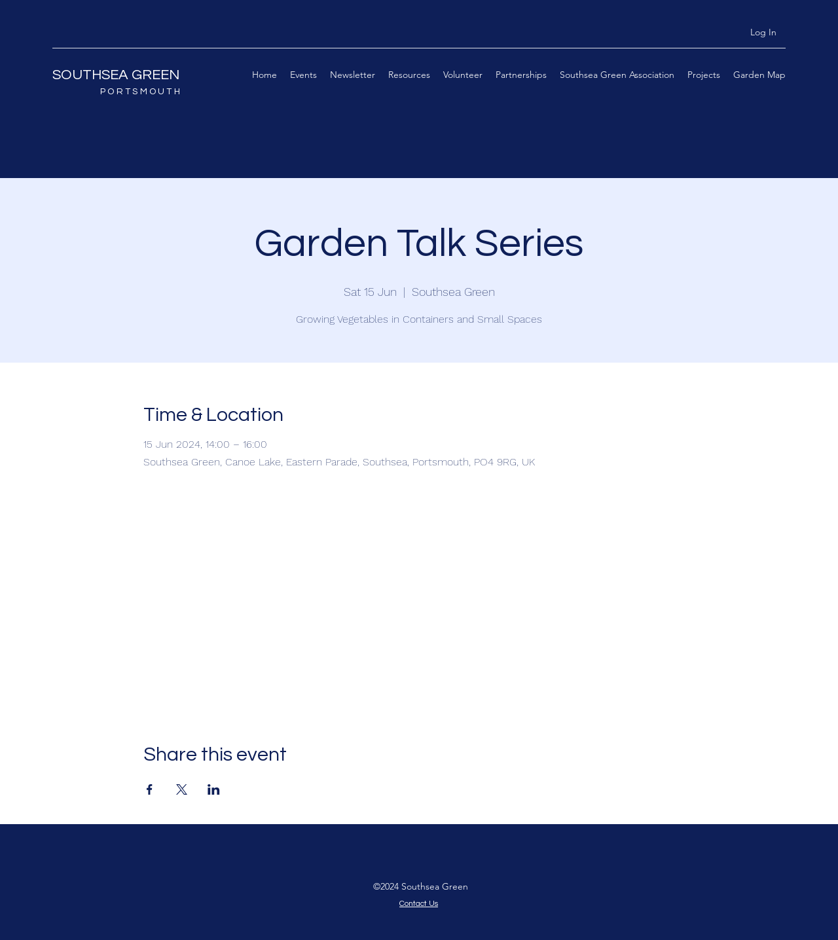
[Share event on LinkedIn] (214, 789)
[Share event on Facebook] (149, 789)
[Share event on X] (181, 789)
